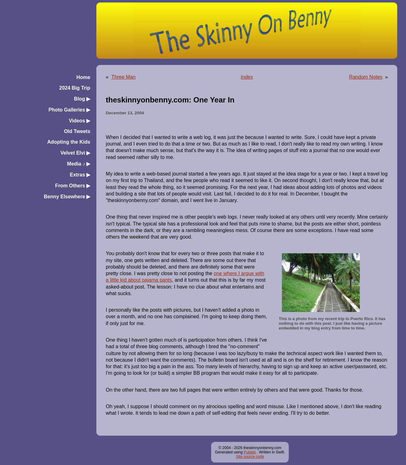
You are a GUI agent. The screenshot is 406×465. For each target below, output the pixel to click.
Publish (250, 452)
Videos (79, 120)
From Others (72, 185)
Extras (80, 174)
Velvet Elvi (75, 153)
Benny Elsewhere (67, 196)
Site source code (250, 456)
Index (247, 77)
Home (83, 77)
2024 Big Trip (74, 88)
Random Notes (365, 77)
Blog (82, 98)
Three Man (123, 77)
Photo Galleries (69, 109)
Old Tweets (77, 131)
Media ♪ (78, 163)
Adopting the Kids (68, 142)
